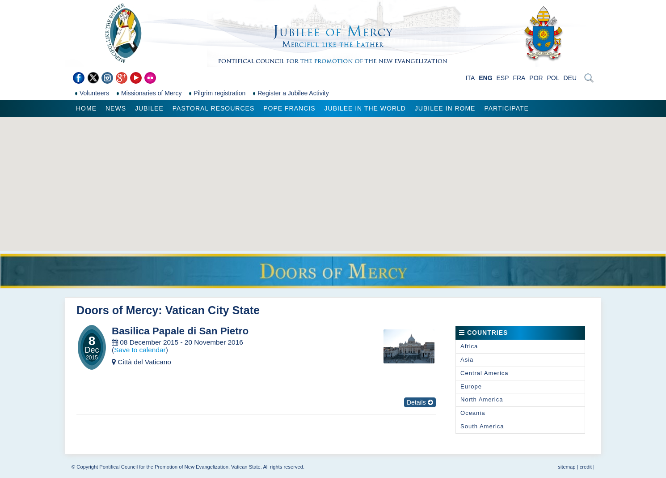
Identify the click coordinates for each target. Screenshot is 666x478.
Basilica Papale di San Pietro (180, 331)
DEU (570, 77)
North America (481, 399)
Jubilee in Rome (445, 108)
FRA (519, 77)
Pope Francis (289, 108)
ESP (503, 77)
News (115, 108)
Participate (506, 108)
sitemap (566, 466)
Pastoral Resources (213, 108)
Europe (471, 386)
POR (536, 77)
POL (553, 77)
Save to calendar (140, 350)
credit (586, 466)
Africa (469, 346)
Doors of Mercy (117, 310)
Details (420, 402)
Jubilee (149, 108)
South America (482, 426)
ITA (470, 77)
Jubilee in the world (365, 108)
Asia (466, 359)
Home (86, 108)
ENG (485, 77)
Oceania (472, 413)
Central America (484, 373)
